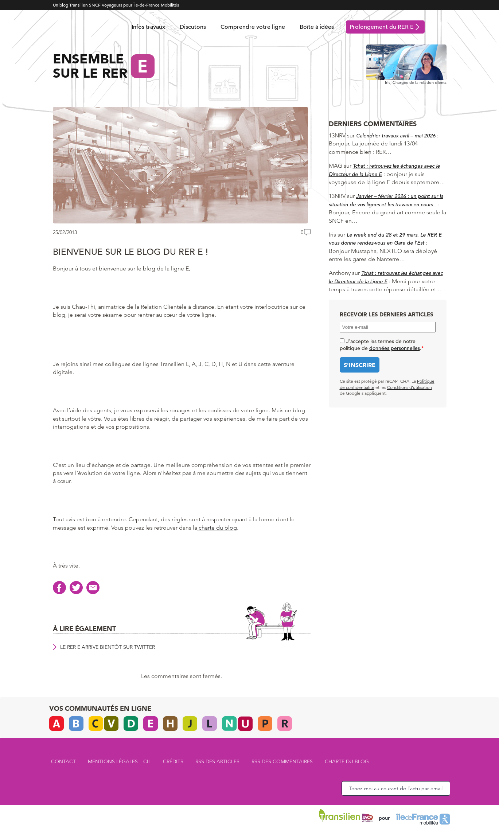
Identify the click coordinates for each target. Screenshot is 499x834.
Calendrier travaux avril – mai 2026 (396, 135)
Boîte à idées (317, 27)
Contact (63, 761)
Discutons (193, 27)
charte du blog (217, 527)
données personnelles (394, 348)
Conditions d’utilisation (409, 387)
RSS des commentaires (282, 761)
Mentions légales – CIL (119, 761)
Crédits (173, 761)
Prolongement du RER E (382, 27)
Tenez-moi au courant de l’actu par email (396, 788)
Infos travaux (148, 27)
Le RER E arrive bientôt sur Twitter (107, 647)
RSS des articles (217, 761)
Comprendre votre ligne (253, 27)
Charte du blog (347, 761)
